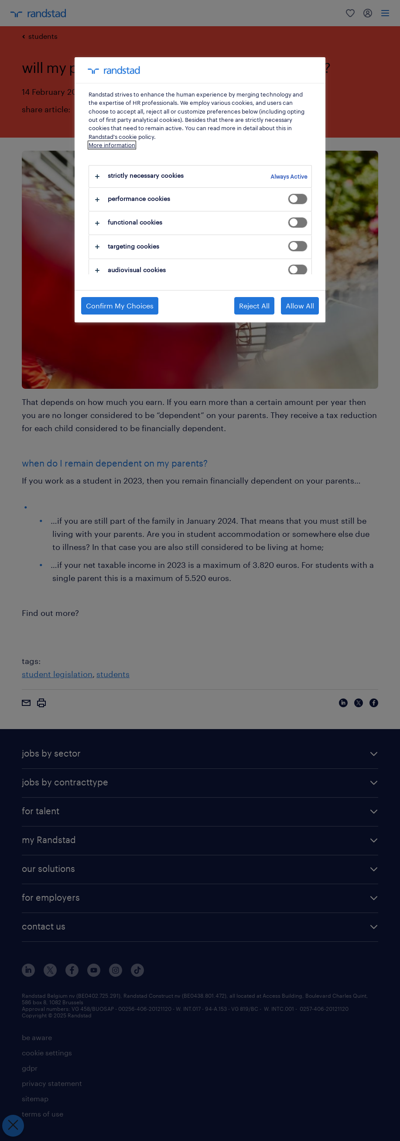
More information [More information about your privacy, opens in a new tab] (112, 145)
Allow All (300, 305)
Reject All (254, 305)
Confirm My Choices (120, 305)
